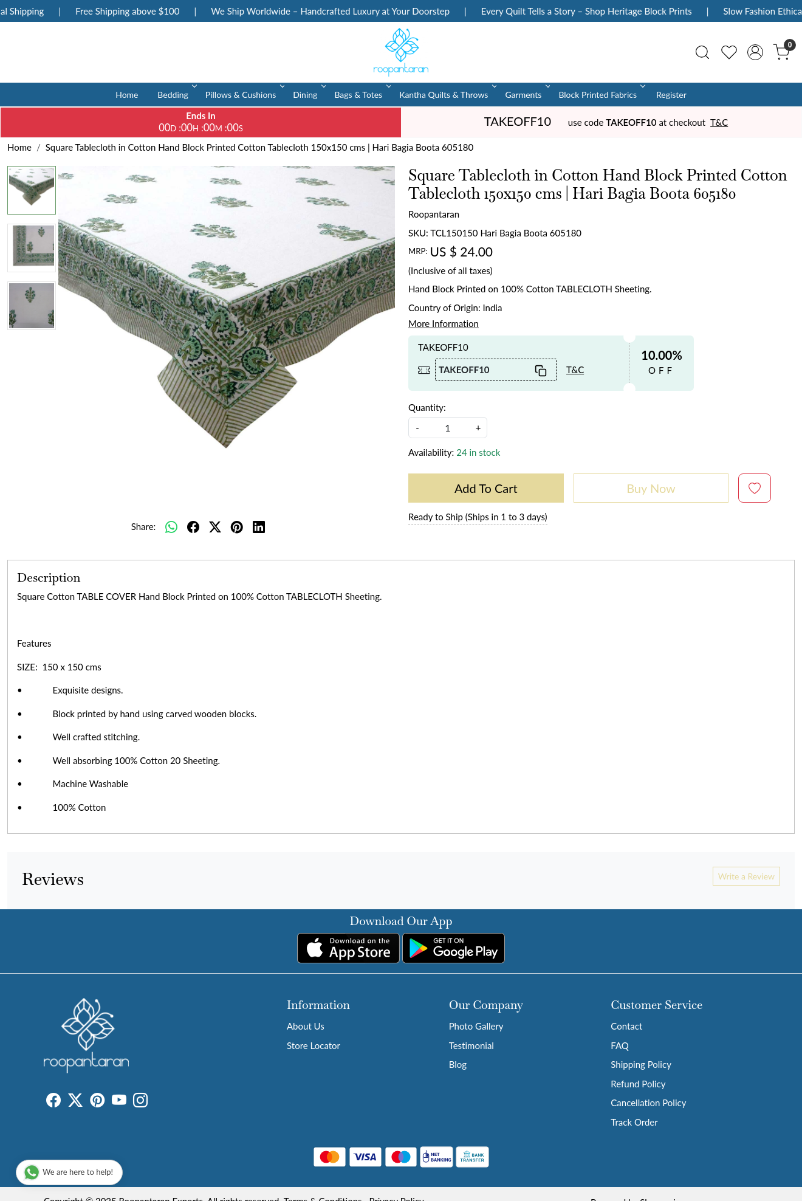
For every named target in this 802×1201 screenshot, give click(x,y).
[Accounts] (755, 52)
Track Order (634, 1122)
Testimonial (471, 1045)
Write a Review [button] (746, 876)
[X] (75, 1102)
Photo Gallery (476, 1025)
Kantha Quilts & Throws (447, 94)
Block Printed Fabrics (600, 94)
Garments (526, 94)
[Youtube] (119, 1102)
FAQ (620, 1045)
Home (126, 94)
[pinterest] (237, 526)
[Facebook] (53, 1102)
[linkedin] (259, 526)
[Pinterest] (97, 1102)
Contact (626, 1025)
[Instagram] (140, 1102)
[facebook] (193, 526)
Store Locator (313, 1045)
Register (671, 94)
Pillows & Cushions (244, 94)
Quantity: (427, 407)
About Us (305, 1025)
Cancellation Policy (648, 1102)
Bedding (175, 94)
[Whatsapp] (171, 526)
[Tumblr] (155, 1102)
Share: (143, 526)
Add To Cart (486, 488)
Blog (458, 1064)
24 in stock (478, 452)
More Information (443, 323)
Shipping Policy (641, 1064)
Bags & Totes (361, 94)
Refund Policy (638, 1083)
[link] (702, 52)
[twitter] (215, 526)
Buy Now (651, 488)
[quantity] (447, 427)
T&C (719, 122)
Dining (308, 94)
